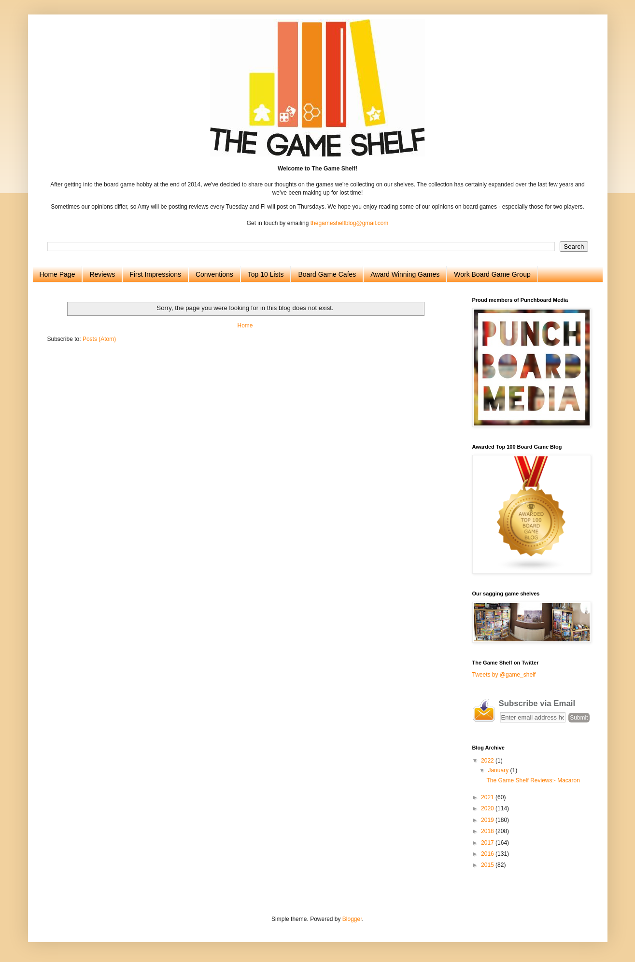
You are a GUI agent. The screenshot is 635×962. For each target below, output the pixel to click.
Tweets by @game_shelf (504, 674)
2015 (488, 865)
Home (245, 325)
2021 (488, 797)
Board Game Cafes (327, 274)
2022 (488, 760)
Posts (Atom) (99, 339)
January (499, 770)
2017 (488, 842)
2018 (488, 831)
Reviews (102, 274)
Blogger (352, 919)
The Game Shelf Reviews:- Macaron (532, 780)
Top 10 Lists (266, 274)
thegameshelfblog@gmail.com (349, 223)
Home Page (57, 274)
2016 (488, 853)
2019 (488, 820)
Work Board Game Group (492, 274)
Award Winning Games (404, 274)
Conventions (214, 274)
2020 (488, 808)
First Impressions (155, 274)
